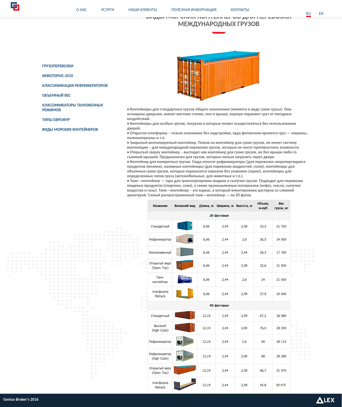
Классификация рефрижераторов (74, 85)
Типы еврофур (56, 119)
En (321, 13)
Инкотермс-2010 (57, 75)
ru (308, 13)
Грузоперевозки (57, 66)
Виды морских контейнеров (70, 129)
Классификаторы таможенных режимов (72, 107)
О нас (81, 9)
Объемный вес (56, 95)
